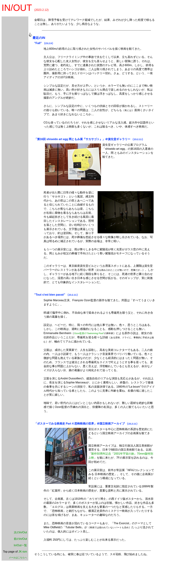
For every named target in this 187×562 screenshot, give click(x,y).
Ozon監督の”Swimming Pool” (89, 333)
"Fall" (38, 43)
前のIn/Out (20, 538)
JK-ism (22, 551)
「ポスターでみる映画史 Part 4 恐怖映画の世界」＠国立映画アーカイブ (79, 423)
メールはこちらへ (18, 557)
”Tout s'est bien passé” (49, 294)
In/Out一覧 (20, 545)
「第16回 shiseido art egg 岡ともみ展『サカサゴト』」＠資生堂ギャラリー (82, 139)
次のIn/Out (20, 532)
